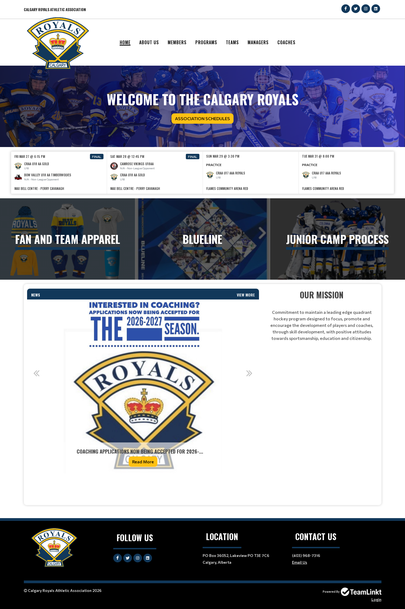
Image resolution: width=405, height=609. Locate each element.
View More (246, 295)
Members (177, 42)
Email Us (299, 562)
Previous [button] (36, 373)
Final (96, 156)
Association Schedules (202, 118)
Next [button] (249, 373)
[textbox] (143, 485)
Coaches (286, 42)
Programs (206, 42)
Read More (143, 461)
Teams (232, 42)
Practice (214, 165)
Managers (258, 42)
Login (376, 599)
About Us (149, 42)
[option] (59, 173)
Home (125, 42)
